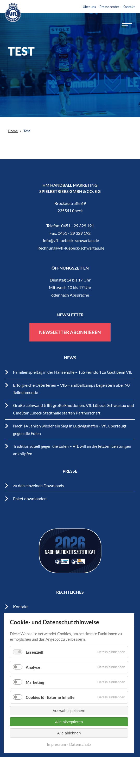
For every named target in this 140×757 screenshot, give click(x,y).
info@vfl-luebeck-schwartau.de (71, 240)
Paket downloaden (30, 498)
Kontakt (129, 7)
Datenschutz (80, 744)
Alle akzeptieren (69, 722)
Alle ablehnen (69, 733)
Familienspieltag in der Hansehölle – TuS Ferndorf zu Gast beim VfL (72, 372)
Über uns (89, 7)
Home (13, 131)
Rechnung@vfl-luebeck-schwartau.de (70, 247)
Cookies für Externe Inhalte (50, 697)
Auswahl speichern (69, 710)
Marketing (35, 682)
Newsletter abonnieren (70, 332)
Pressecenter (109, 7)
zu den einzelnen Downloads (38, 485)
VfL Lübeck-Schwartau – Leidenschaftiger (13, 12)
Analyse (33, 667)
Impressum (56, 744)
